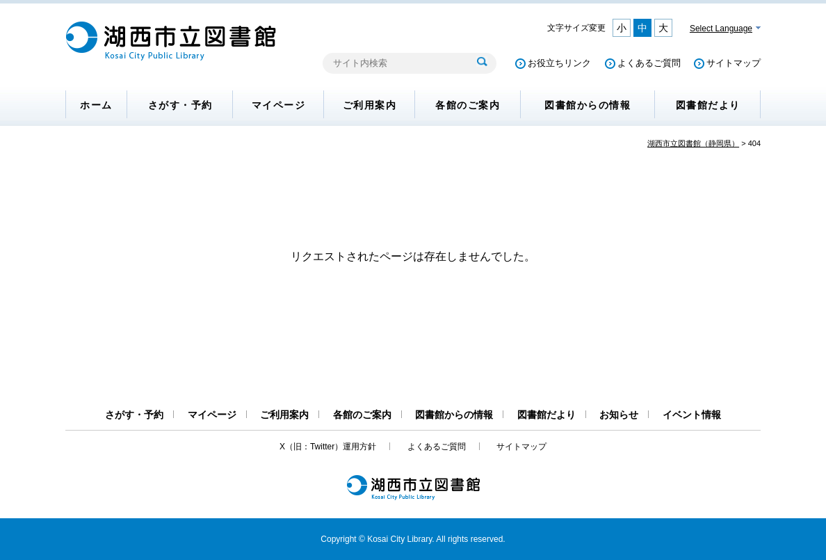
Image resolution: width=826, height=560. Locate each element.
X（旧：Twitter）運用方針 (328, 446)
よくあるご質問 (649, 63)
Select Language (721, 28)
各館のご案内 (467, 105)
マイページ (279, 105)
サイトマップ (733, 63)
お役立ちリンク (559, 63)
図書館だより (708, 105)
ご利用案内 (370, 105)
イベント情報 (692, 414)
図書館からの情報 (587, 105)
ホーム (96, 105)
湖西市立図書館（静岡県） (693, 143)
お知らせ (618, 414)
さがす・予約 (180, 105)
